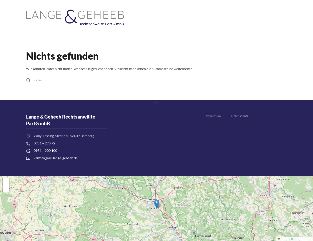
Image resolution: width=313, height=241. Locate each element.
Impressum (213, 116)
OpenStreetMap (302, 239)
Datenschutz (239, 116)
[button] (156, 102)
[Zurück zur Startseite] (75, 17)
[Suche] (52, 80)
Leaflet (283, 239)
